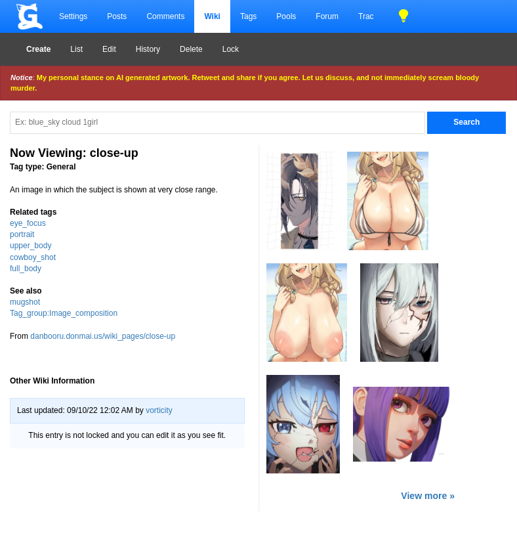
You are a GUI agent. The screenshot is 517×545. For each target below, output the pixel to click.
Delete (191, 49)
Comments (165, 16)
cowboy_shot (33, 257)
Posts (117, 16)
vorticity (159, 410)
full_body (25, 268)
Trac (366, 16)
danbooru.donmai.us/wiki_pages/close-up (102, 336)
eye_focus (28, 223)
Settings (73, 16)
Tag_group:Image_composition (63, 313)
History (148, 49)
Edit (109, 49)
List (76, 49)
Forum (327, 16)
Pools (286, 16)
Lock (230, 49)
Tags (248, 16)
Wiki (212, 16)
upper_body (30, 245)
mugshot (25, 302)
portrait (22, 234)
